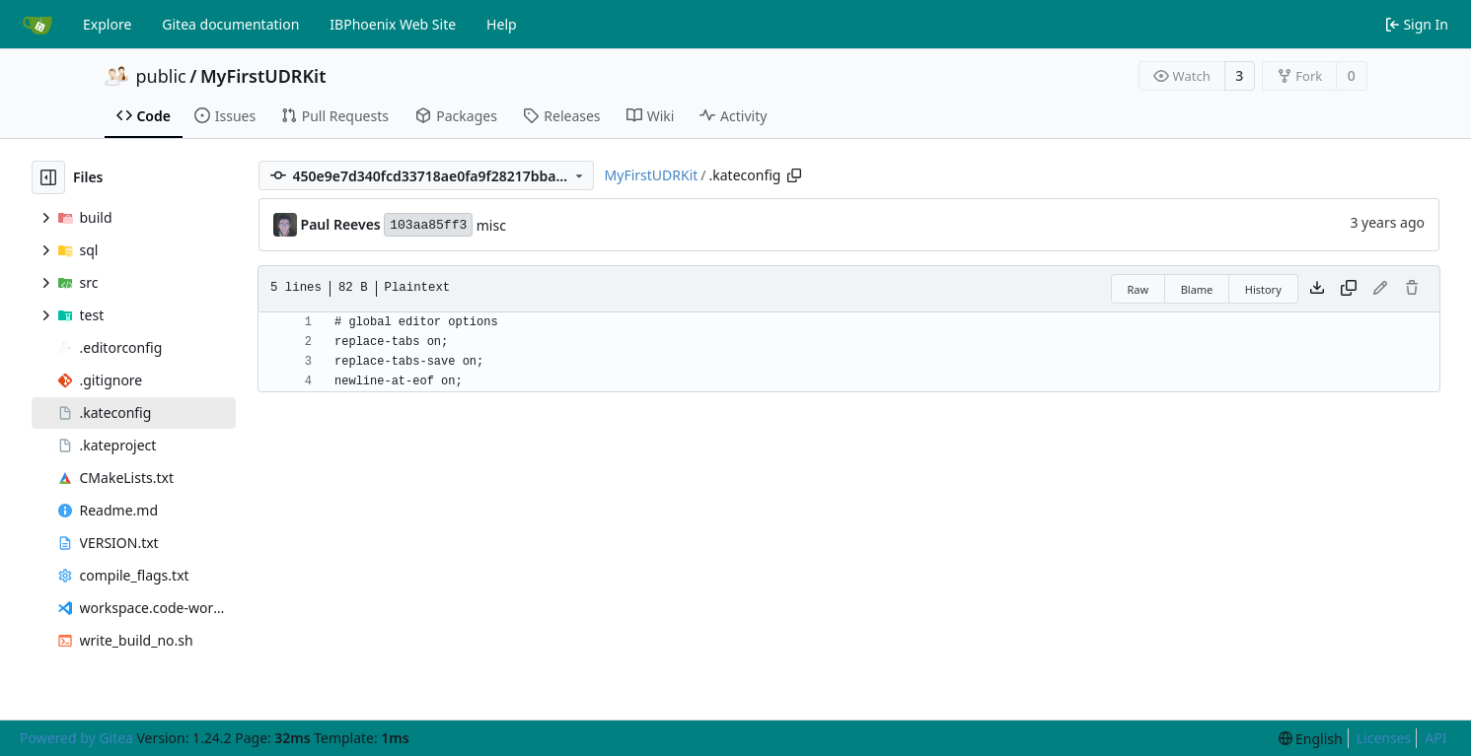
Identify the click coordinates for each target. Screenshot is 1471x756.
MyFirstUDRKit (263, 76)
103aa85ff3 (428, 225)
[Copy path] (794, 175)
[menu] (1311, 738)
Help (501, 24)
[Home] (37, 24)
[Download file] (1317, 289)
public (161, 76)
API (1435, 737)
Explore (107, 24)
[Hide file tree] (48, 177)
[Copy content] (1348, 289)
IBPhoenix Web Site (393, 24)
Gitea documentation (230, 24)
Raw (1138, 289)
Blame (1197, 289)
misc (491, 225)
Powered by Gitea (76, 737)
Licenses (1384, 737)
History (1263, 289)
